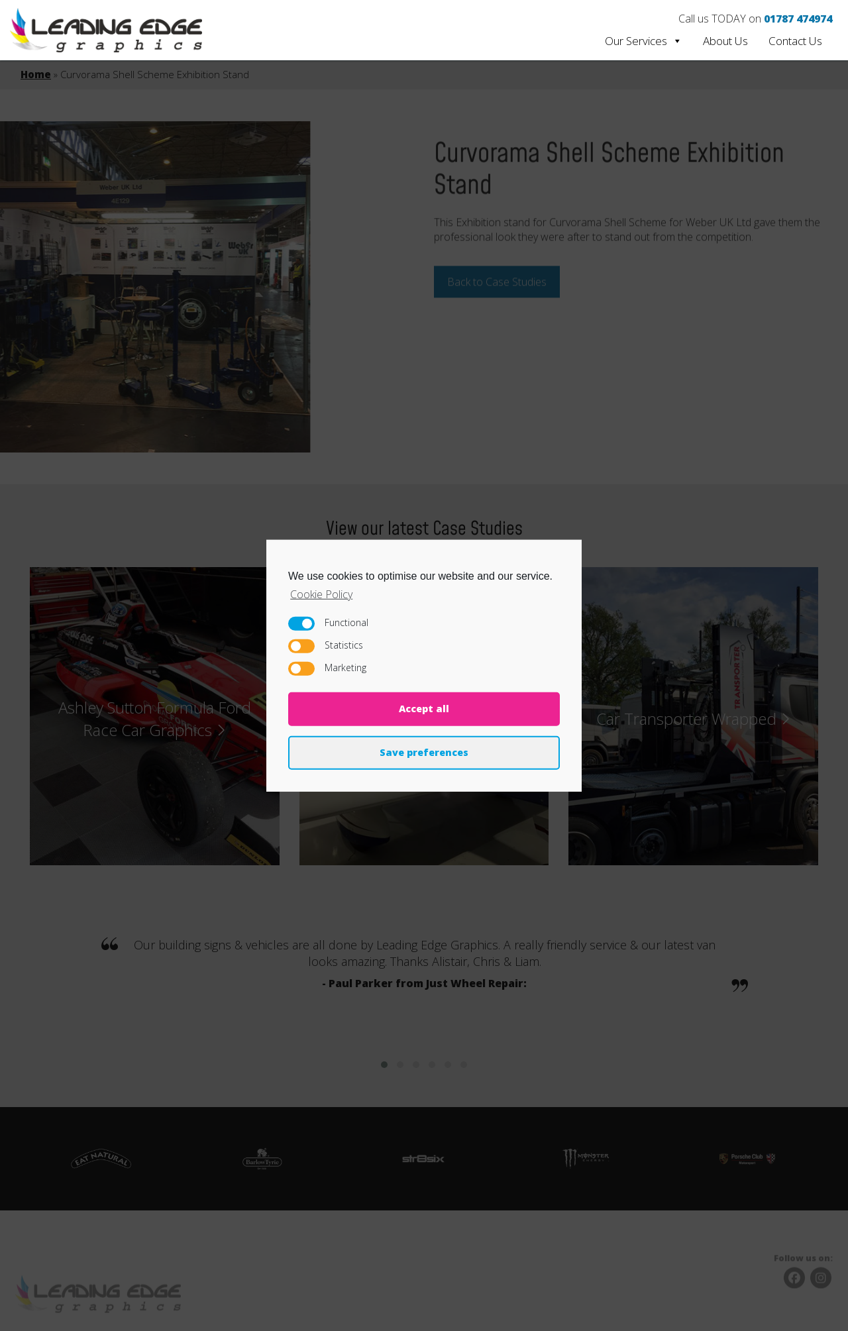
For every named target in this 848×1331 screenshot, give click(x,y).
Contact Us (795, 40)
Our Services (643, 40)
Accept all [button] (424, 708)
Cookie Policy (321, 593)
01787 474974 (798, 18)
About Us (725, 40)
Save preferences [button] (424, 752)
